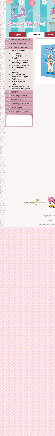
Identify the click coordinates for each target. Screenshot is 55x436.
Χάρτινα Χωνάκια (18, 74)
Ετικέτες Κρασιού (18, 82)
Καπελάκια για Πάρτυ (20, 77)
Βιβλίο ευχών (17, 79)
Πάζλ (14, 84)
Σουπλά (15, 72)
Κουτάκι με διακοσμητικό (21, 89)
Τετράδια (15, 58)
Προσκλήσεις (17, 53)
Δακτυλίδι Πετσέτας (19, 51)
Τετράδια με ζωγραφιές (20, 60)
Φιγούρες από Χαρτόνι (20, 86)
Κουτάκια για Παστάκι (20, 63)
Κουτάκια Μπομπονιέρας (21, 65)
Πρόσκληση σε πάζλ (19, 56)
